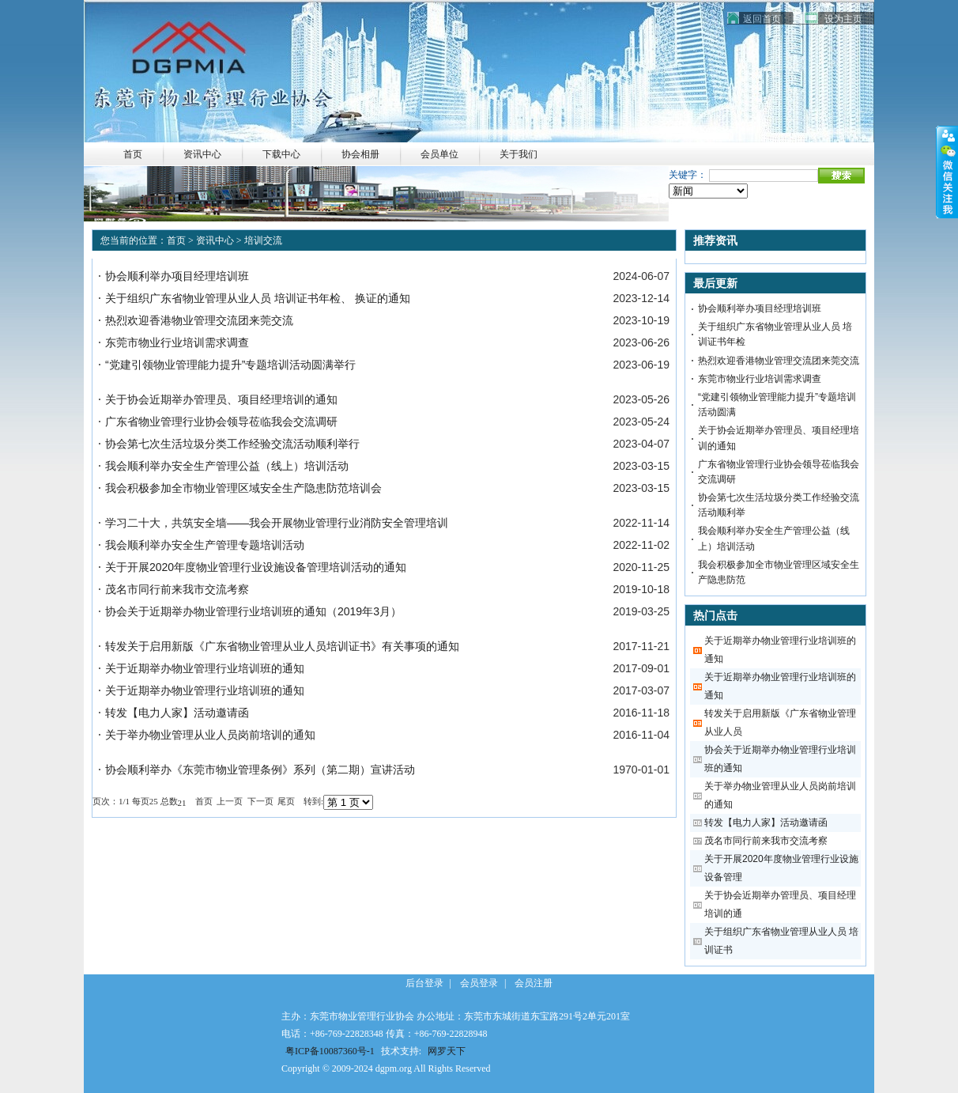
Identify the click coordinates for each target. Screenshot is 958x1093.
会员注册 (534, 983)
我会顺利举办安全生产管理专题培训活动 (204, 545)
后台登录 (424, 983)
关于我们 (518, 154)
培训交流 (263, 240)
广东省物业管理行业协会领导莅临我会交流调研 (221, 421)
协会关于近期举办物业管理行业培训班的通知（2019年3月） (253, 611)
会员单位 (439, 154)
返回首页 (762, 19)
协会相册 (360, 154)
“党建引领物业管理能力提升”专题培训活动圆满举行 (230, 364)
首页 (176, 240)
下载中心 (281, 154)
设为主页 (843, 19)
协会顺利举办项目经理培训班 (177, 276)
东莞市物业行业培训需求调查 (177, 342)
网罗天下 (447, 1051)
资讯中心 (202, 154)
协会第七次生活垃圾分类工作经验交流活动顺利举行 (232, 443)
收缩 (947, 172)
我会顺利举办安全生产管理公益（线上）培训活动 (227, 466)
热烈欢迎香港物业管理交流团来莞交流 (199, 320)
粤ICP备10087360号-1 (330, 1051)
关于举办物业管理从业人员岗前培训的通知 (210, 734)
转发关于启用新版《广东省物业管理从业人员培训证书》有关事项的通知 (282, 646)
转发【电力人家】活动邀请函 (177, 712)
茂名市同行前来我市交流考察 (177, 589)
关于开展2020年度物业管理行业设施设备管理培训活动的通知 (255, 567)
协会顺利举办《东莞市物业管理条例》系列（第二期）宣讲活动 (260, 769)
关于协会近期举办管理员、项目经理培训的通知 (221, 399)
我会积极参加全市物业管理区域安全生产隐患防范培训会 (243, 488)
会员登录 (479, 983)
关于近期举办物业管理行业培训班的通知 (204, 668)
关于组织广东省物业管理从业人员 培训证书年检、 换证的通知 (257, 298)
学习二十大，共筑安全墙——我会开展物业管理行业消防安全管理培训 (276, 522)
